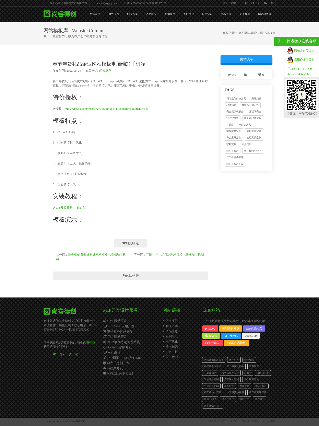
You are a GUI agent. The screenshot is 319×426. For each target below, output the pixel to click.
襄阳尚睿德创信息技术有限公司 (66, 3)
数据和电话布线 (250, 105)
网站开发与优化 (300, 50)
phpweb (210, 328)
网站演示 (246, 59)
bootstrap (251, 335)
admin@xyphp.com (104, 3)
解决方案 (132, 13)
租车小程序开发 (235, 163)
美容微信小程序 (212, 405)
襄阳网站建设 (248, 33)
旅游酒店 (259, 399)
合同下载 (223, 421)
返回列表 (130, 275)
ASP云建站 (231, 335)
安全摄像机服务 (235, 111)
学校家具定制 (233, 131)
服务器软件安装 (252, 118)
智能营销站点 (230, 328)
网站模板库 (264, 13)
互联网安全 (255, 111)
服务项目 (113, 13)
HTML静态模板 (236, 342)
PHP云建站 (212, 342)
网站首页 (95, 13)
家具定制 (246, 144)
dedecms (211, 335)
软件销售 (231, 105)
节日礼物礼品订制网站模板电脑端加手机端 (175, 254)
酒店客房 (244, 399)
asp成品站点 (254, 328)
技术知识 (207, 13)
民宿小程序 (210, 399)
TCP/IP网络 (232, 118)
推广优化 (188, 13)
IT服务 (230, 124)
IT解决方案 (245, 124)
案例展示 (170, 13)
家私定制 (231, 144)
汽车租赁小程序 (235, 157)
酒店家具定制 (254, 131)
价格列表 (212, 421)
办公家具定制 (233, 137)
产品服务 (151, 13)
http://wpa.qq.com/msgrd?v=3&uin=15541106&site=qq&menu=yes (106, 108)
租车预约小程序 (252, 150)
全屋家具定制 (254, 137)
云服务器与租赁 (300, 59)
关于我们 (244, 13)
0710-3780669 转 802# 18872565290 (144, 3)
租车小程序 (232, 150)
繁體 (233, 3)
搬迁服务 (256, 98)
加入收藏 (130, 243)
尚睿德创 (105, 70)
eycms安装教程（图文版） (70, 207)
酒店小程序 (228, 399)
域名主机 (226, 13)
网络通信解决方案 (236, 98)
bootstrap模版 (269, 421)
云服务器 (256, 421)
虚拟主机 (245, 421)
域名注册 (234, 421)
